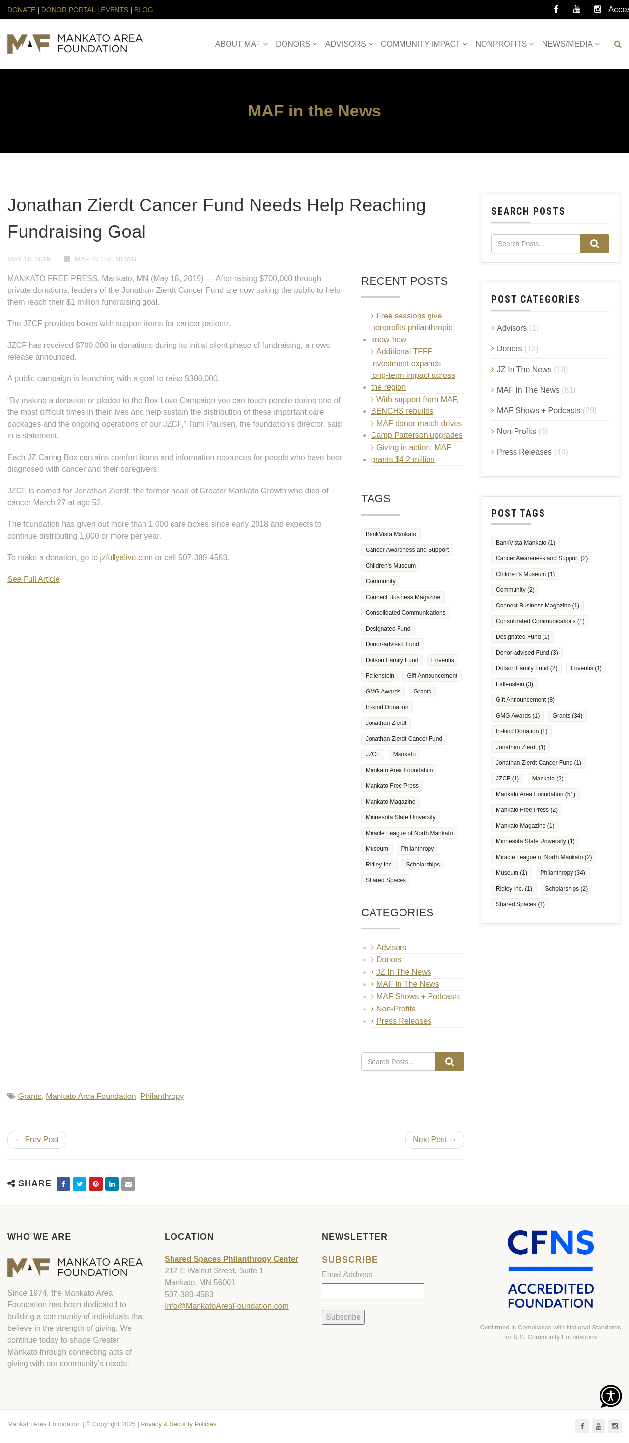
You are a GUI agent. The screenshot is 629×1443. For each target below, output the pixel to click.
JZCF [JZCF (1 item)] (373, 754)
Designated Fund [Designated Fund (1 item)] (388, 628)
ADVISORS (345, 44)
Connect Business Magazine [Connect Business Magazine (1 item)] (403, 597)
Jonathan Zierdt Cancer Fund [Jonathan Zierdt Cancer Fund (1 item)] (404, 738)
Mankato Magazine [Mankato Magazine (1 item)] (390, 801)
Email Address (347, 1274)
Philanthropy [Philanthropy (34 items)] (417, 848)
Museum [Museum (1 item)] (377, 848)
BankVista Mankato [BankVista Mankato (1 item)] (391, 534)
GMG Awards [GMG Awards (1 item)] (383, 691)
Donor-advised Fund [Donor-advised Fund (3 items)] (392, 644)
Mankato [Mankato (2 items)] (404, 754)
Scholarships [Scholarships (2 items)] (423, 864)
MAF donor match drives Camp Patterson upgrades (417, 429)
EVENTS (114, 10)
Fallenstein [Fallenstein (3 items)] (380, 675)
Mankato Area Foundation (91, 1096)
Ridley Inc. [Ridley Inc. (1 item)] (379, 864)
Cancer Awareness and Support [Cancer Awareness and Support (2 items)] (407, 550)
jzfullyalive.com (126, 557)
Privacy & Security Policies (178, 1424)
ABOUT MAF (238, 44)
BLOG (143, 10)
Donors (389, 959)
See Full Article (33, 579)
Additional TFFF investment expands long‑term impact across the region (413, 369)
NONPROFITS (501, 44)
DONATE (22, 10)
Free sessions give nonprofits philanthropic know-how (411, 328)
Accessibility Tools (618, 12)
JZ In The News (403, 972)
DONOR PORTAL (68, 10)
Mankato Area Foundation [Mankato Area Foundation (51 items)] (399, 770)
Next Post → (435, 1139)
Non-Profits (396, 1009)
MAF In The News (105, 259)
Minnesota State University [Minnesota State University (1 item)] (401, 817)
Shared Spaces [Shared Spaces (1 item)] (386, 880)
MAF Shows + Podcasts (418, 996)
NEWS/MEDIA (567, 44)
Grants (29, 1096)
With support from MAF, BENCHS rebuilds (414, 405)
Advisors (391, 947)
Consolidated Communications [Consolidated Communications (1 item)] (406, 612)
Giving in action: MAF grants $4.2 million (411, 453)
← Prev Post (37, 1139)
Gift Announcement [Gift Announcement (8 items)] (432, 675)
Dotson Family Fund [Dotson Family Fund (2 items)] (392, 660)
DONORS (293, 44)
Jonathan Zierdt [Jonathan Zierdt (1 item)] (386, 723)
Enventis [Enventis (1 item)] (442, 660)
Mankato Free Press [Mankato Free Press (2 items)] (392, 785)
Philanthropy (162, 1096)
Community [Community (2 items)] (381, 581)
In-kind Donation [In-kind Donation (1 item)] (387, 707)
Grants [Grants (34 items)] (422, 691)
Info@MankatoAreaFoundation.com (227, 1306)
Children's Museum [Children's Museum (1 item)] (391, 565)
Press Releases (403, 1021)
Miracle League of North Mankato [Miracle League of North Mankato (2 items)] (409, 833)
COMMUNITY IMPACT (420, 44)
